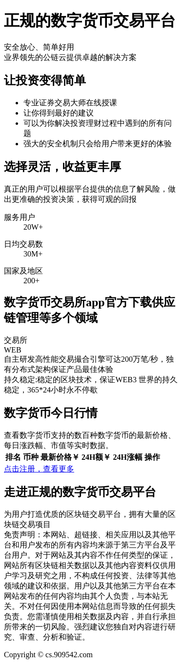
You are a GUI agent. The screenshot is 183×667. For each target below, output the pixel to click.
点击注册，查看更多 (39, 469)
